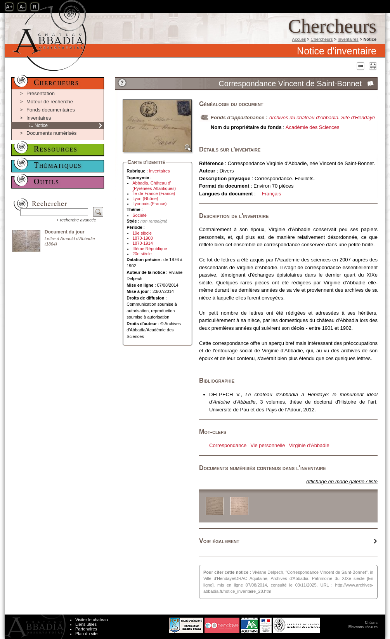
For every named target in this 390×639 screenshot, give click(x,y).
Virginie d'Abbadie (309, 445)
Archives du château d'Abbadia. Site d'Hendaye (322, 117)
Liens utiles (86, 624)
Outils (46, 181)
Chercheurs (322, 39)
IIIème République (149, 248)
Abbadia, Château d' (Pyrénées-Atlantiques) (154, 185)
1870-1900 (142, 238)
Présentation (40, 93)
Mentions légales (363, 627)
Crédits (371, 622)
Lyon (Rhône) (145, 198)
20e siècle (142, 253)
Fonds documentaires (50, 110)
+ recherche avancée (76, 220)
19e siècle (142, 233)
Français (271, 194)
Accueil (299, 39)
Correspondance (227, 445)
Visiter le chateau (91, 619)
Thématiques (58, 165)
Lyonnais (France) (149, 203)
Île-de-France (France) (153, 193)
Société (139, 215)
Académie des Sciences (313, 127)
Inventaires (348, 39)
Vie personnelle (267, 445)
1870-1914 (142, 243)
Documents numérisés (51, 133)
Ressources (56, 149)
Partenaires (86, 629)
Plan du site (86, 633)
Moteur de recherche (49, 101)
